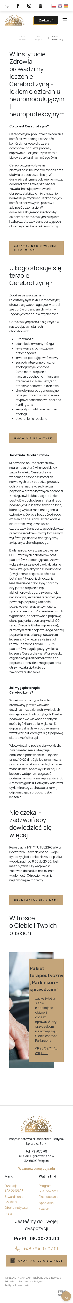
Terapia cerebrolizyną (57, 38)
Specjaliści (46, 1203)
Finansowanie (48, 1196)
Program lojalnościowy (48, 1188)
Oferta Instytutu (39, 38)
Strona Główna (22, 38)
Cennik (44, 1209)
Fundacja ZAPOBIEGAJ (14, 1188)
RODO (9, 1214)
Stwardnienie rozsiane (14, 1198)
